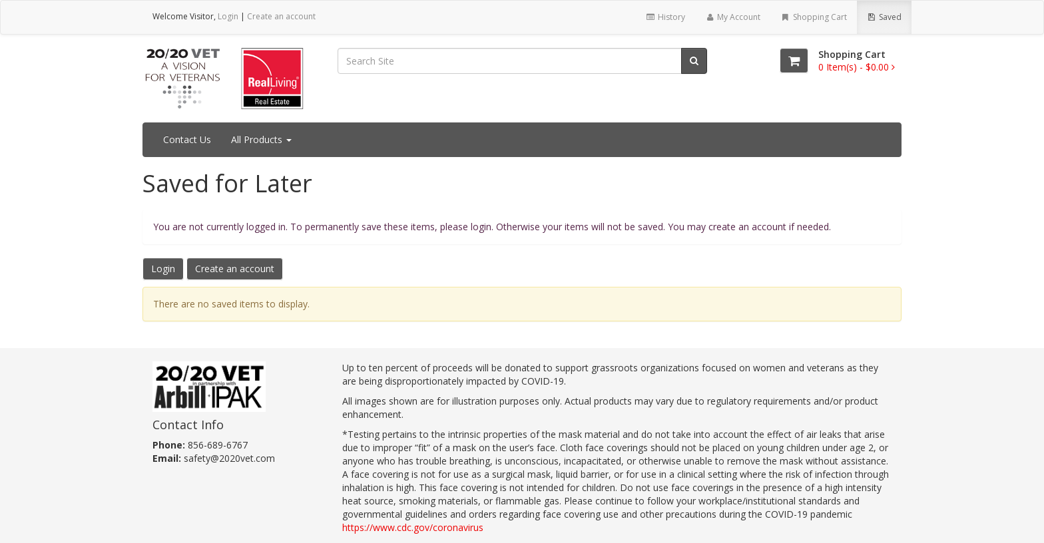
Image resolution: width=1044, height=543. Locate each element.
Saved (884, 17)
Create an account (281, 16)
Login (228, 16)
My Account (732, 17)
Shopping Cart (813, 17)
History (664, 17)
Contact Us (187, 139)
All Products (261, 139)
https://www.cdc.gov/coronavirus (412, 527)
